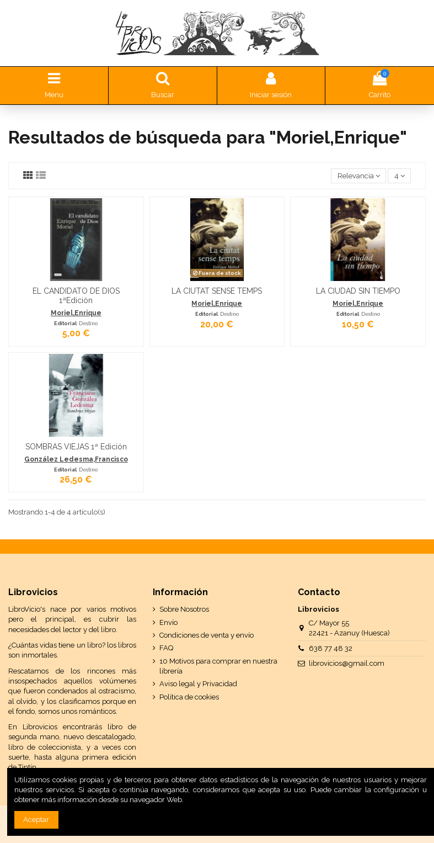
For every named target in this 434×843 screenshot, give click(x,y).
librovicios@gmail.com (346, 663)
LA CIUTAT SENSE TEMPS (217, 291)
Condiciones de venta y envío (206, 635)
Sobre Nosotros (184, 609)
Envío (168, 622)
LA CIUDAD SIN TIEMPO (358, 291)
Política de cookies (189, 697)
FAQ (166, 648)
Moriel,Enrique (76, 313)
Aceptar (36, 819)
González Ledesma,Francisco (76, 459)
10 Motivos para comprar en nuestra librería (218, 666)
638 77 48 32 (330, 648)
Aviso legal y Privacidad (198, 684)
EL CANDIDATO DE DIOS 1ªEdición (76, 296)
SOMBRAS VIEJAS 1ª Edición (76, 446)
